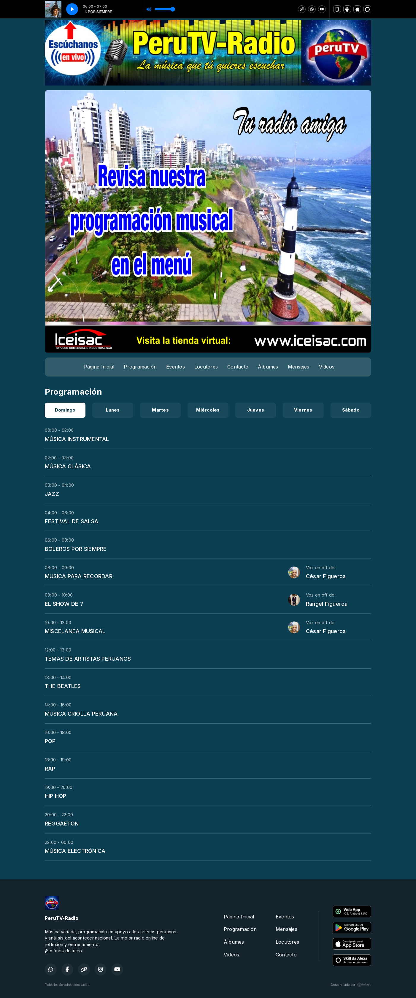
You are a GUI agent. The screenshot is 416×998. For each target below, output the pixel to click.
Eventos (175, 367)
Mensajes (298, 367)
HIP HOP (55, 796)
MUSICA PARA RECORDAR (78, 576)
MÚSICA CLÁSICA (68, 466)
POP (50, 741)
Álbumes (268, 367)
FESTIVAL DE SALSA (71, 521)
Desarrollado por (351, 985)
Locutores (206, 367)
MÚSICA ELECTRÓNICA (75, 850)
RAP (50, 768)
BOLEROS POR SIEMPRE (76, 548)
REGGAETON (62, 823)
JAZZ (52, 494)
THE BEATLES (63, 686)
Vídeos (326, 367)
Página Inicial (99, 367)
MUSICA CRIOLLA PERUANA (81, 713)
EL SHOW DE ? (64, 603)
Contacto (237, 367)
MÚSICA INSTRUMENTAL (77, 439)
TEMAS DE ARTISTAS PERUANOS (88, 658)
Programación (140, 367)
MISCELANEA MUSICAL (75, 631)
